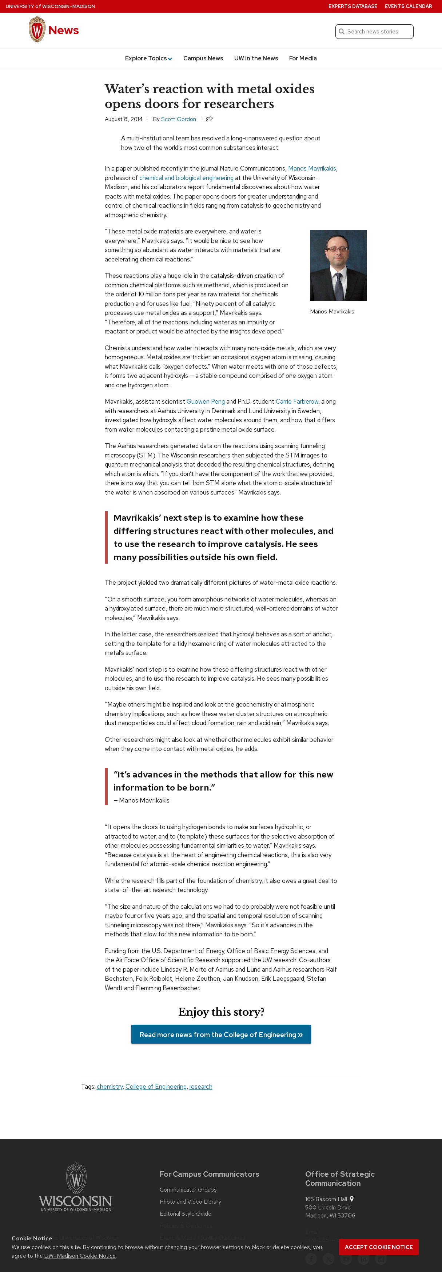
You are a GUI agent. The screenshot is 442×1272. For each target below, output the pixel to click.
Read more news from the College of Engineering (217, 1035)
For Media (303, 58)
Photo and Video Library (190, 1201)
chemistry (110, 1087)
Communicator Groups (188, 1189)
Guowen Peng (206, 401)
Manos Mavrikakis (312, 168)
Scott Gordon (178, 119)
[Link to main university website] (75, 1188)
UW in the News (256, 58)
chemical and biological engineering (186, 178)
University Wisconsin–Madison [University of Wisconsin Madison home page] (50, 6)
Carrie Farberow (297, 401)
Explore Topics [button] (148, 58)
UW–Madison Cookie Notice (80, 1256)
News (63, 30)
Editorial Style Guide (185, 1213)
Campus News (203, 58)
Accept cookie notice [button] (379, 1247)
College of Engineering (156, 1087)
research (201, 1087)
